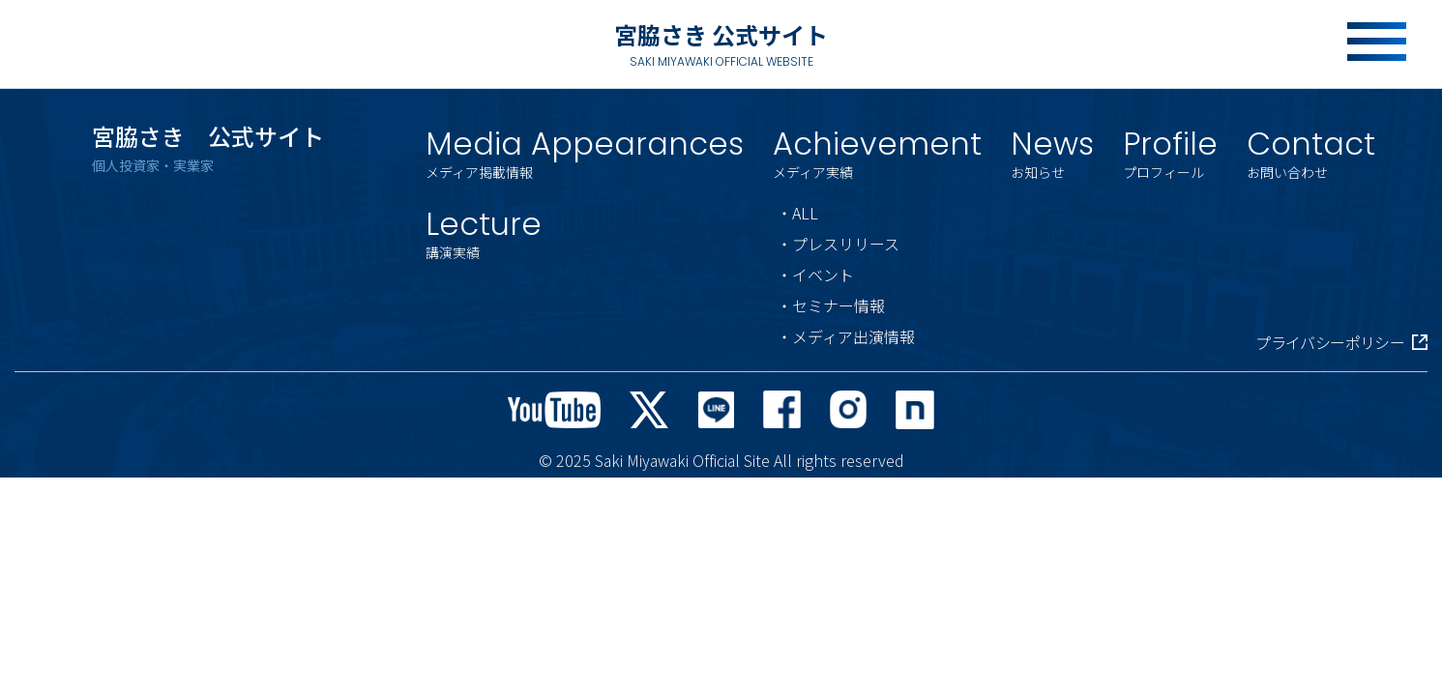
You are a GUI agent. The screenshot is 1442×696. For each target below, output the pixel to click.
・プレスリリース (838, 243)
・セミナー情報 (831, 305)
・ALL (797, 212)
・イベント (815, 274)
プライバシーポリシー (1341, 342)
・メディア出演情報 (846, 336)
